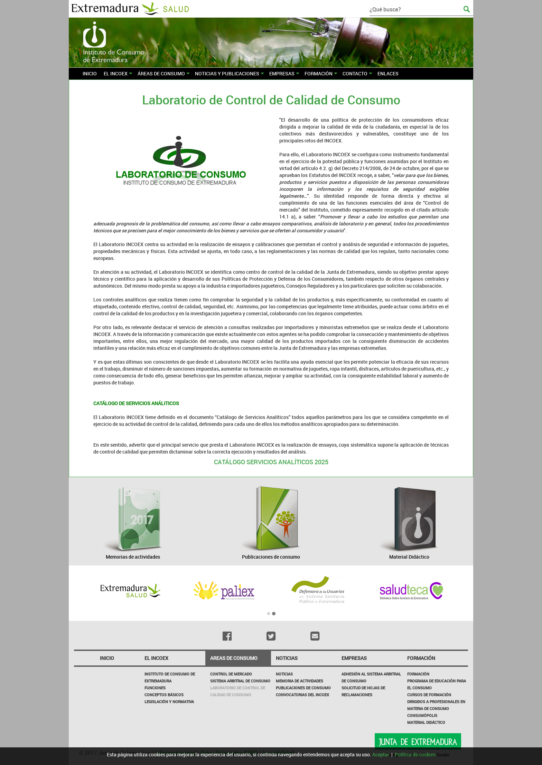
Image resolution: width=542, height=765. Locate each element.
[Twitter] (271, 636)
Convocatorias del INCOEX (302, 694)
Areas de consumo (234, 658)
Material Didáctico (426, 722)
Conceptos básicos (164, 694)
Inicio (107, 658)
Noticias (284, 674)
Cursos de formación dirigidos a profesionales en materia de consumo (436, 701)
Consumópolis (422, 715)
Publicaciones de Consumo (303, 687)
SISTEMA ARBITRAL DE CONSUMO (240, 680)
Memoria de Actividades (299, 680)
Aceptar (380, 754)
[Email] (315, 636)
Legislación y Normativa (169, 701)
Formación (421, 658)
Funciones (155, 687)
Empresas (354, 658)
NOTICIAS (287, 658)
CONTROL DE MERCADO (231, 674)
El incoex (156, 658)
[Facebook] (227, 636)
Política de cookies (415, 754)
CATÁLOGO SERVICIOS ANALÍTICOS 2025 (271, 462)
